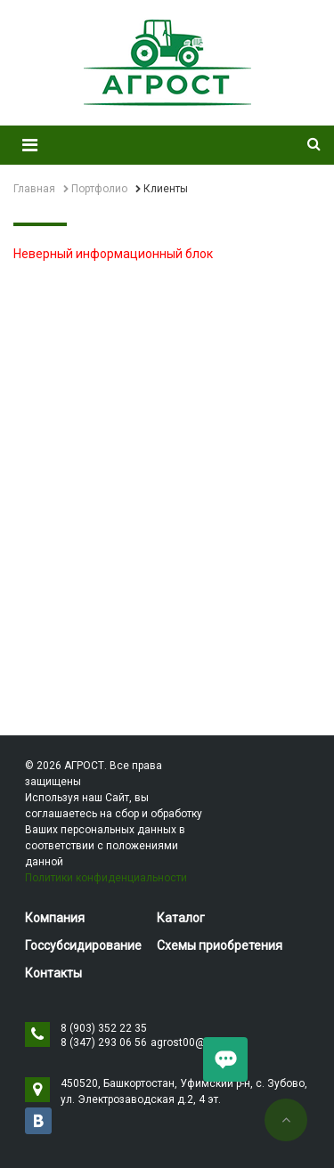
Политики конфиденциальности (106, 878)
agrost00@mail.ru (195, 1042)
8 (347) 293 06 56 (104, 1042)
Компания (55, 918)
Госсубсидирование (83, 945)
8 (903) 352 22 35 (104, 1028)
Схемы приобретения (219, 945)
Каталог (181, 918)
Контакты (53, 973)
